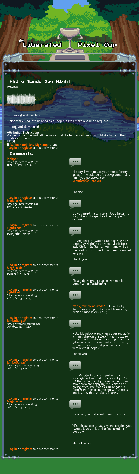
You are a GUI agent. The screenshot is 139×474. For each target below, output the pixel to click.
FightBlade (14, 228)
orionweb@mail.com (86, 180)
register (26, 148)
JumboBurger (16, 321)
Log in (12, 148)
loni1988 (12, 159)
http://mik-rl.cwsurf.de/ (90, 306)
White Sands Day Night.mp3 (29, 145)
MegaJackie (14, 201)
